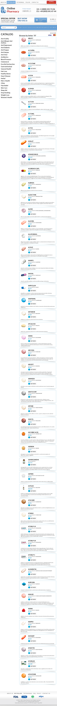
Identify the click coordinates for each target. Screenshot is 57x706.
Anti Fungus (5, 50)
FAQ (34, 693)
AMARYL (31, 260)
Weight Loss (5, 95)
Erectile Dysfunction (8, 64)
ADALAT (30, 141)
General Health (6, 69)
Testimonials (20, 2)
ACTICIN (31, 102)
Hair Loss (4, 71)
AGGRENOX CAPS (33, 168)
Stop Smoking (5, 93)
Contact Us (35, 2)
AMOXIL (30, 273)
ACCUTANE (31, 63)
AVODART (31, 636)
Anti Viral (4, 55)
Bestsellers (11, 2)
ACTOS (30, 128)
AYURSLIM (31, 661)
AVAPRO (30, 622)
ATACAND (31, 500)
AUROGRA (31, 582)
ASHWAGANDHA (33, 460)
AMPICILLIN (32, 285)
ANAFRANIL (32, 299)
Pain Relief (4, 85)
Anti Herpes (5, 52)
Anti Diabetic (5, 47)
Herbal (3, 78)
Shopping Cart (42, 20)
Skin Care (4, 88)
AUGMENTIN (32, 569)
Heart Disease (5, 76)
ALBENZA (31, 183)
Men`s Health (5, 81)
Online (13, 10)
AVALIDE (31, 594)
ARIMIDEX (31, 379)
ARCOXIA (31, 350)
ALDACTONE (32, 195)
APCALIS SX (31, 324)
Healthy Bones (6, 74)
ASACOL (30, 419)
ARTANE (30, 406)
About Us (3, 2)
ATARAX (30, 513)
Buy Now (33, 43)
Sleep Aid (4, 90)
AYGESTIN (31, 648)
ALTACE (30, 247)
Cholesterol (5, 62)
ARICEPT (31, 364)
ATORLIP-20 (32, 540)
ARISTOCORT (32, 392)
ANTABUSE (31, 312)
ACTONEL (31, 114)
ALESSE (30, 209)
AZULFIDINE (32, 674)
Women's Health (6, 97)
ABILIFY (30, 38)
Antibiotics (4, 57)
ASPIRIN (30, 474)
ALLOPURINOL (32, 234)
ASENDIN (31, 446)
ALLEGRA (31, 221)
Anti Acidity (5, 39)
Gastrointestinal (6, 66)
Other (3, 83)
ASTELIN (31, 486)
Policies (27, 2)
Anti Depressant (6, 45)
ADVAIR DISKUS (33, 154)
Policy (39, 693)
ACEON (30, 75)
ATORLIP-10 (32, 526)
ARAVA (30, 336)
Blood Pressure (6, 59)
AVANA (30, 608)
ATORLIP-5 (31, 555)
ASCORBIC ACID (33, 432)
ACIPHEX (31, 88)
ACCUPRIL (31, 50)
